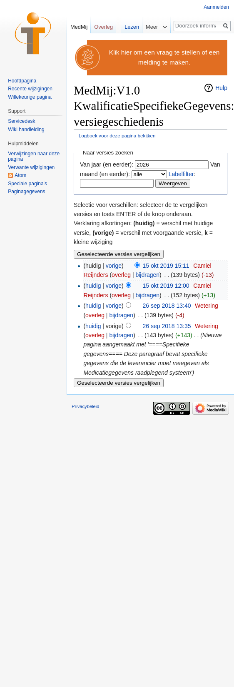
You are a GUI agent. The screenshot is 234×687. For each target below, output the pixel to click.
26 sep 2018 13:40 (167, 305)
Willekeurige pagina (30, 97)
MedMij (78, 27)
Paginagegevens (26, 191)
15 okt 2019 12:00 (166, 285)
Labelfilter (181, 174)
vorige (114, 265)
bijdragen (147, 274)
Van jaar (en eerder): (106, 164)
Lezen (129, 27)
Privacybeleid (86, 406)
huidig (93, 285)
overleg (121, 274)
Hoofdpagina (22, 81)
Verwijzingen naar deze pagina (34, 156)
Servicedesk (21, 121)
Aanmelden (216, 7)
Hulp (221, 88)
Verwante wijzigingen (31, 167)
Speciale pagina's (27, 184)
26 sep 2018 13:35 (167, 326)
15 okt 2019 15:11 (166, 265)
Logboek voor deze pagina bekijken (117, 135)
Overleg (103, 27)
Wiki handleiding (26, 129)
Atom (20, 175)
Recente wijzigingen (30, 89)
